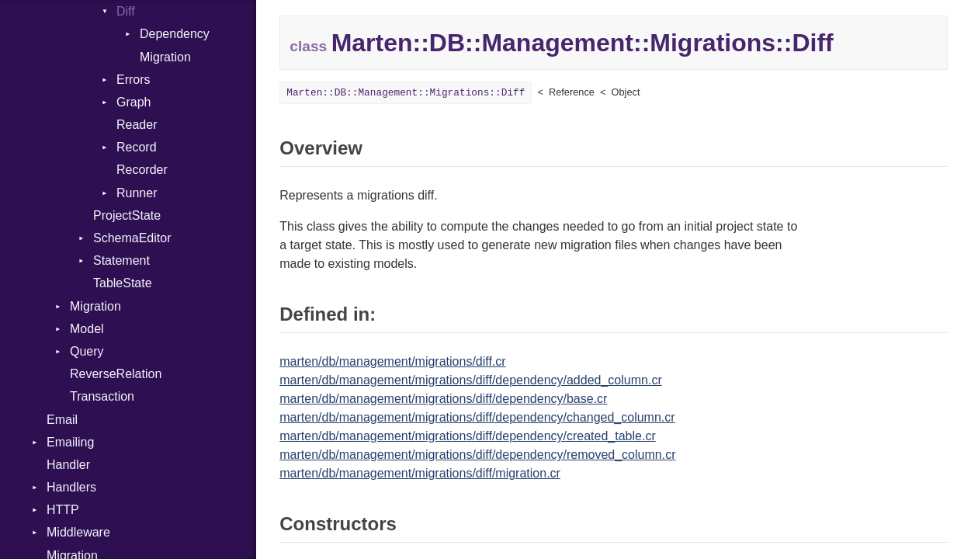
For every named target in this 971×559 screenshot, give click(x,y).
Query (87, 351)
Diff (125, 11)
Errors (133, 79)
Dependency (175, 33)
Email (62, 419)
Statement (121, 260)
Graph (133, 102)
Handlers (71, 487)
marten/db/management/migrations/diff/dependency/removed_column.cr (477, 454)
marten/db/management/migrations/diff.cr (392, 361)
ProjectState (127, 215)
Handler (68, 464)
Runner (136, 193)
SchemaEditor (132, 238)
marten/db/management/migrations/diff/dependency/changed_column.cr (476, 417)
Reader (136, 124)
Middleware (78, 532)
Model (87, 328)
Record (136, 147)
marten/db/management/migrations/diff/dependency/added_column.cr (470, 380)
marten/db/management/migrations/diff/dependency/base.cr (443, 398)
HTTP (63, 509)
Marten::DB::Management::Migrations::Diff (405, 93)
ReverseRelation (115, 373)
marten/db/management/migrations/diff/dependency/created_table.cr (467, 436)
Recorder (142, 169)
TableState (122, 283)
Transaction (102, 396)
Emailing (70, 442)
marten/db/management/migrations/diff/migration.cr (419, 473)
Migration (165, 57)
